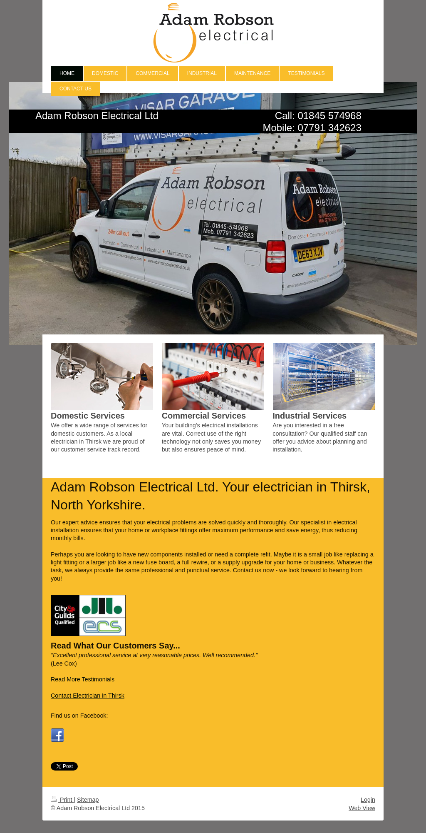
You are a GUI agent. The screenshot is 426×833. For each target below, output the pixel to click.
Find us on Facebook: (79, 715)
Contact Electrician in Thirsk (87, 695)
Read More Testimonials (82, 679)
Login (368, 799)
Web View (362, 808)
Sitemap (88, 799)
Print (62, 799)
